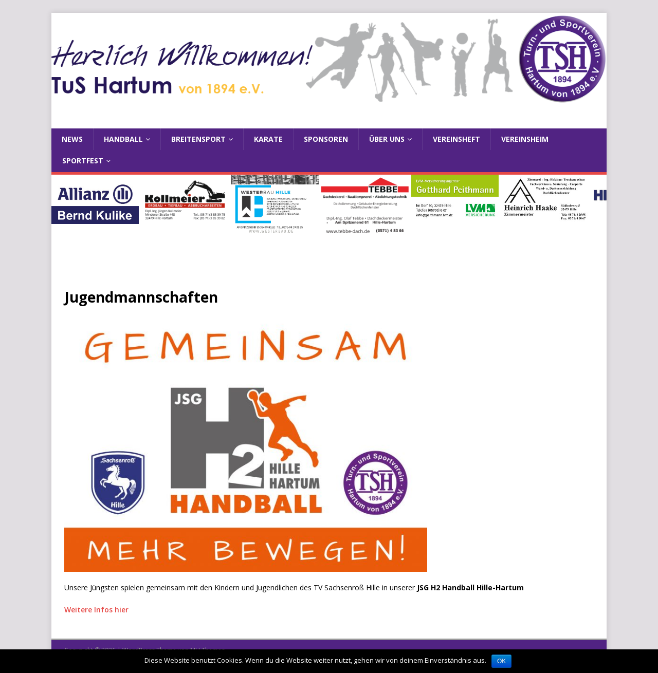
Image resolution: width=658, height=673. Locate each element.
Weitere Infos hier (96, 609)
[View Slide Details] (95, 199)
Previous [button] (64, 215)
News (72, 139)
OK (501, 661)
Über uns (387, 139)
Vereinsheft (456, 139)
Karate (268, 139)
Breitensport (198, 139)
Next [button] (593, 215)
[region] (329, 218)
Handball (123, 139)
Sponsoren (326, 139)
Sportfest (82, 160)
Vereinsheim (525, 139)
